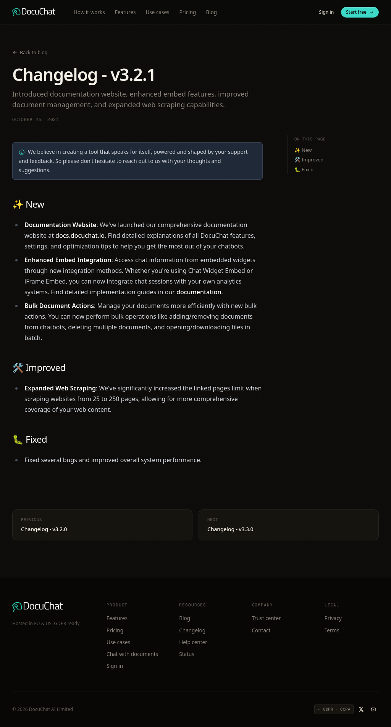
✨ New (28, 204)
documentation (198, 292)
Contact (261, 630)
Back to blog (30, 52)
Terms (332, 630)
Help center (193, 642)
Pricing (187, 12)
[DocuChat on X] (361, 709)
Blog (211, 12)
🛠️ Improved (39, 367)
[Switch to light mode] (306, 12)
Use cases (157, 12)
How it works (89, 12)
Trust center (266, 618)
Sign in (326, 12)
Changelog (192, 630)
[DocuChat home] (33, 12)
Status (186, 654)
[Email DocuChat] (373, 709)
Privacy (333, 618)
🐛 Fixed (29, 439)
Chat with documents (132, 654)
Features (125, 12)
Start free (360, 12)
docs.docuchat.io (80, 235)
